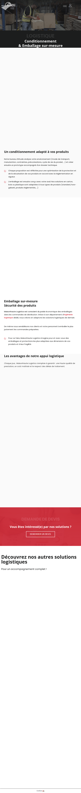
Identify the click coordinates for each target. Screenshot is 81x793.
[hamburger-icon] (65, 6)
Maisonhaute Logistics (14, 311)
